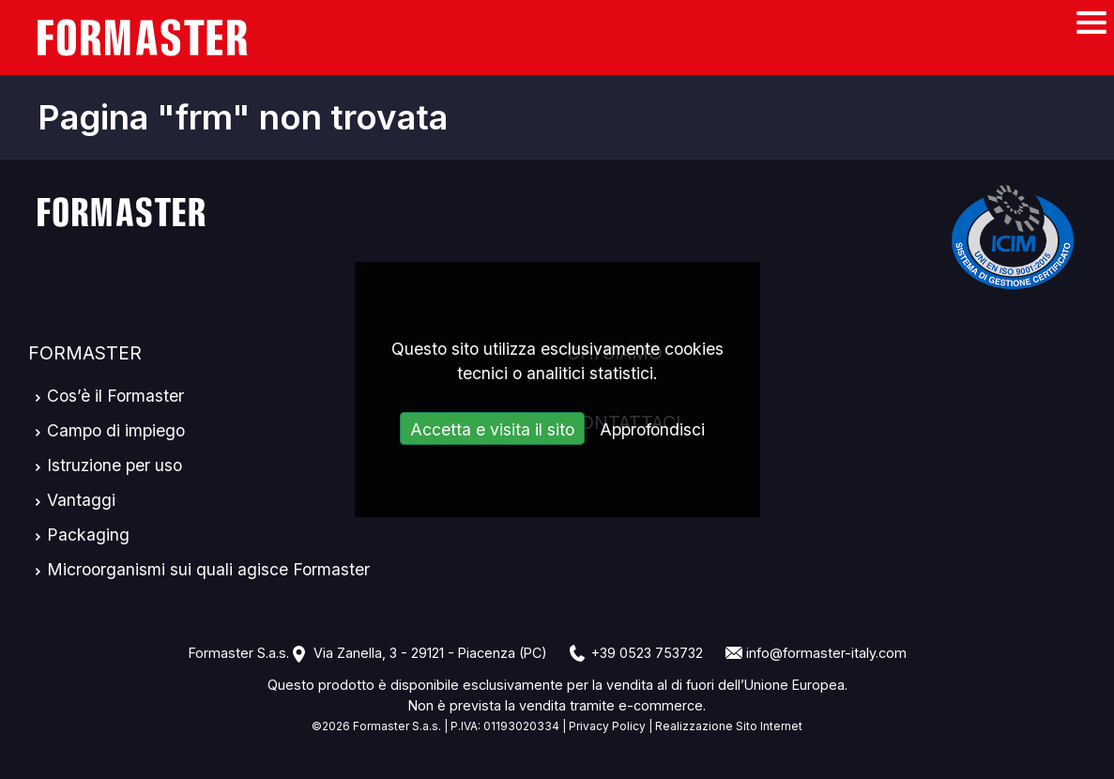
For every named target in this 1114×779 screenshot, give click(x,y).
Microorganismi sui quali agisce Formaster (208, 569)
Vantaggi (81, 500)
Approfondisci (652, 429)
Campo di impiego (116, 430)
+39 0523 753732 (647, 653)
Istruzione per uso (114, 465)
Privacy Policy (607, 726)
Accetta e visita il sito (492, 429)
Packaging (88, 534)
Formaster (85, 353)
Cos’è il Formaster (115, 395)
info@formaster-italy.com (826, 653)
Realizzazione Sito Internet (728, 726)
